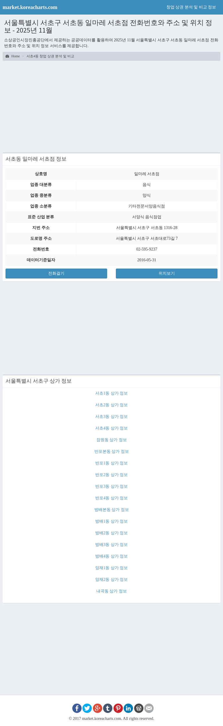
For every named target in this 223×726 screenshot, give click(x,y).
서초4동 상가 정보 (111, 428)
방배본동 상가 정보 (111, 509)
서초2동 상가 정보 (111, 405)
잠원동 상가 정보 (111, 440)
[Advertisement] (111, 106)
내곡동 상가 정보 (111, 591)
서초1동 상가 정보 (111, 393)
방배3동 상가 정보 (111, 544)
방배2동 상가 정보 (111, 533)
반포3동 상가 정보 (111, 486)
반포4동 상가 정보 (111, 498)
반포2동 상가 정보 (111, 475)
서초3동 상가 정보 (111, 416)
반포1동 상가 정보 (111, 463)
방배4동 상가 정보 (111, 556)
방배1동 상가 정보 (111, 521)
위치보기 (167, 273)
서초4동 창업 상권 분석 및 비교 (50, 56)
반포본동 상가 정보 (111, 451)
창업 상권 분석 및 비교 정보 (191, 7)
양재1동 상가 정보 (111, 568)
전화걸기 (56, 273)
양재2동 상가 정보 (111, 579)
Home (13, 56)
